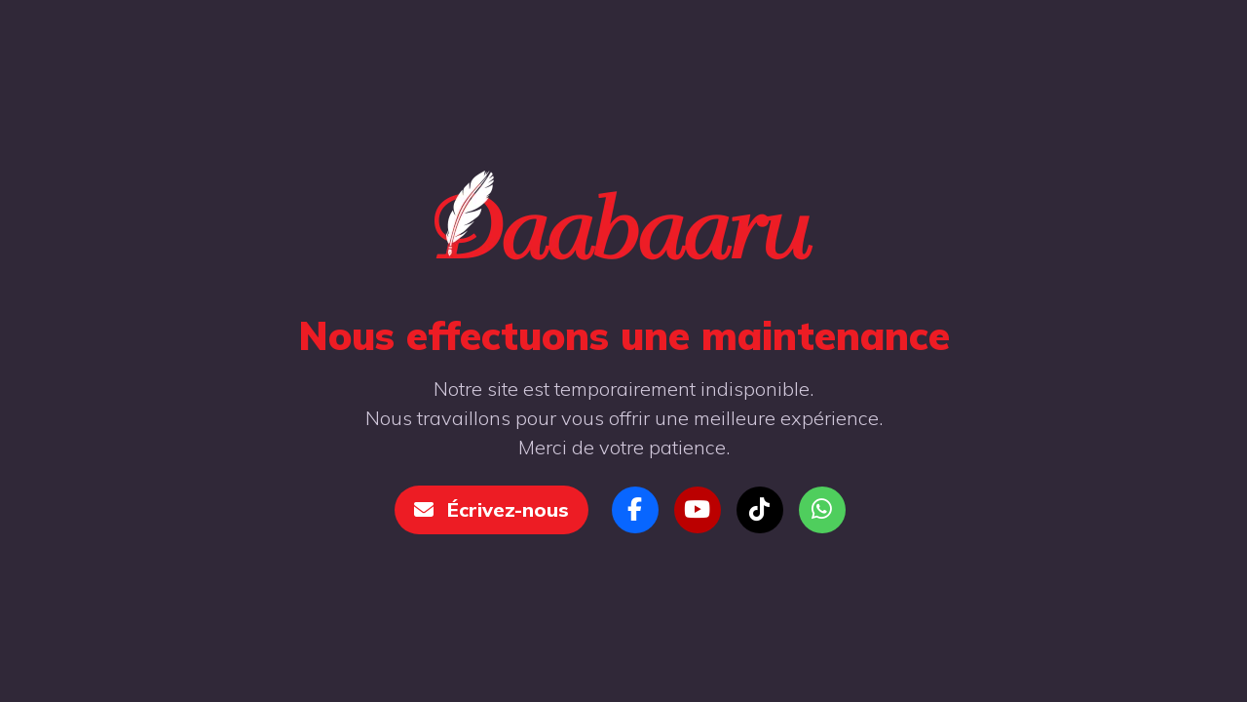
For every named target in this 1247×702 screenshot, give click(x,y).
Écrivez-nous (491, 509)
